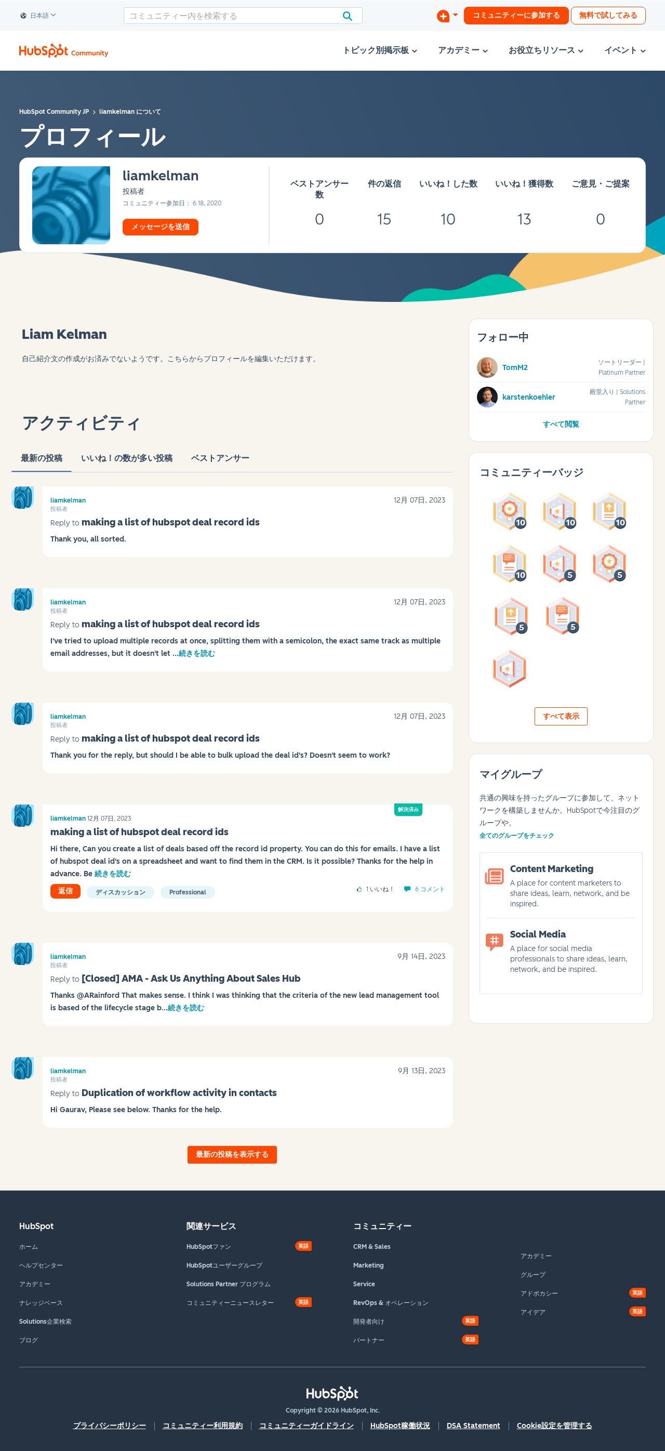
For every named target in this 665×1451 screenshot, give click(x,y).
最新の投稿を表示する (232, 1154)
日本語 (34, 16)
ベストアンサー (220, 462)
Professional (187, 892)
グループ (533, 1274)
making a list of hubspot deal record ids (171, 522)
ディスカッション (120, 892)
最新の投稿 (41, 462)
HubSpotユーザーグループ (224, 1265)
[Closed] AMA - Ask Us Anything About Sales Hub (191, 978)
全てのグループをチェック (517, 835)
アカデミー (34, 1284)
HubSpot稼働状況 (400, 1425)
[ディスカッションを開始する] (447, 15)
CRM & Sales (372, 1246)
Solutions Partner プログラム (229, 1284)
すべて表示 (561, 716)
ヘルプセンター (41, 1265)
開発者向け (368, 1321)
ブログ (28, 1340)
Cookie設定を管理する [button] (554, 1425)
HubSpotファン (209, 1246)
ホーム (28, 1246)
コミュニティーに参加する (516, 15)
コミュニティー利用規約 (203, 1425)
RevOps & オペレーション (391, 1303)
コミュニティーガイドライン (306, 1425)
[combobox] (243, 15)
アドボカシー (539, 1293)
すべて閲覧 (561, 424)
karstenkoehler (528, 397)
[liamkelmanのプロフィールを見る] (161, 176)
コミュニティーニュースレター (230, 1303)
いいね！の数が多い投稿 (127, 462)
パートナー (368, 1340)
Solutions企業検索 (45, 1321)
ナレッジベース (41, 1303)
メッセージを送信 (160, 226)
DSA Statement (473, 1425)
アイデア (533, 1312)
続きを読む (197, 653)
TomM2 (515, 367)
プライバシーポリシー (109, 1425)
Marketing (368, 1265)
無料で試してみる (608, 15)
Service (364, 1284)
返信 (65, 891)
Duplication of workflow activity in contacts (179, 1093)
